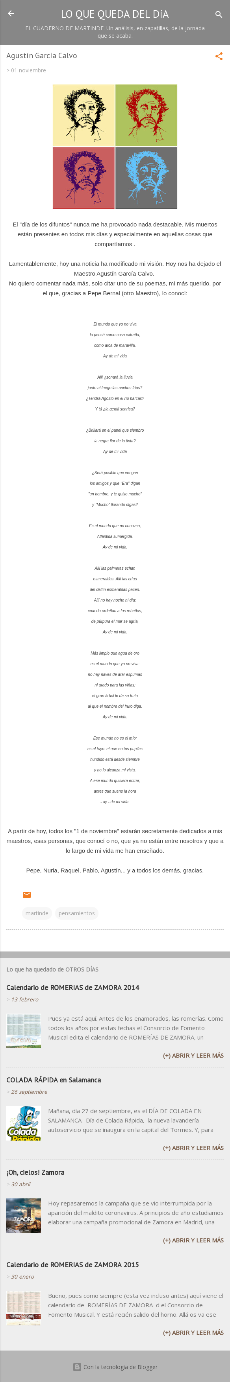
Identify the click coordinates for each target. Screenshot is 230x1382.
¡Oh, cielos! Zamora (35, 1172)
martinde (37, 913)
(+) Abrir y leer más (193, 1055)
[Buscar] (219, 16)
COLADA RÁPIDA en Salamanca (53, 1079)
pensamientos (77, 913)
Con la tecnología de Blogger (115, 1367)
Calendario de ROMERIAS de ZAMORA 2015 (72, 1264)
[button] (219, 58)
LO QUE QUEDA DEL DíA (115, 13)
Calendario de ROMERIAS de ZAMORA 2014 (72, 987)
